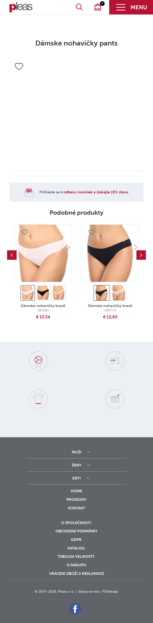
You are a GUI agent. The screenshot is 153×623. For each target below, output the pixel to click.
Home (76, 491)
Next (68, 247)
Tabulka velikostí (76, 556)
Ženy (76, 465)
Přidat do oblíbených (24, 232)
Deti (76, 478)
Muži (76, 452)
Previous (12, 255)
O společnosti (76, 523)
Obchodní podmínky (76, 531)
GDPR (76, 539)
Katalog (77, 548)
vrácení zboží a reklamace (76, 573)
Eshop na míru (89, 592)
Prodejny (76, 499)
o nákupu (76, 565)
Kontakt (76, 511)
